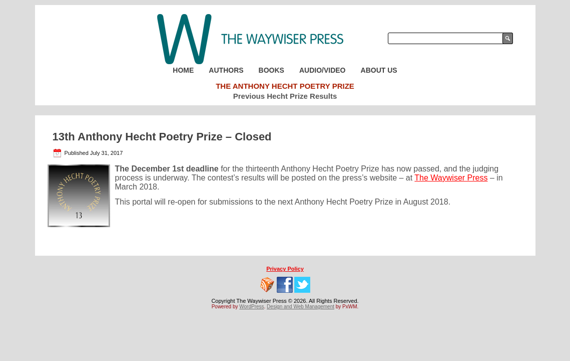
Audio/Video (322, 70)
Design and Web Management (300, 306)
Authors (226, 70)
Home (183, 70)
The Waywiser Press (450, 177)
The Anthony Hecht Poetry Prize (285, 86)
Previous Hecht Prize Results (285, 96)
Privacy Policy (285, 269)
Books (271, 70)
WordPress (251, 306)
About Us (379, 70)
